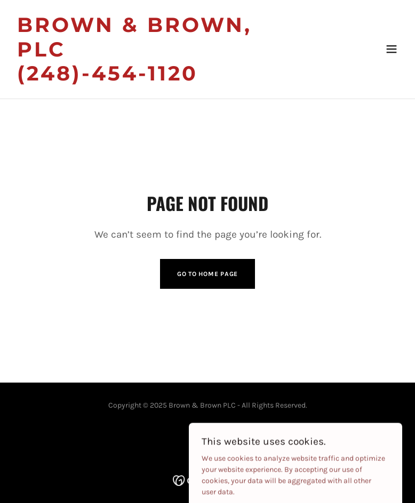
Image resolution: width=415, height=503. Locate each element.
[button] (391, 49)
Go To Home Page (207, 274)
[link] (149, 78)
